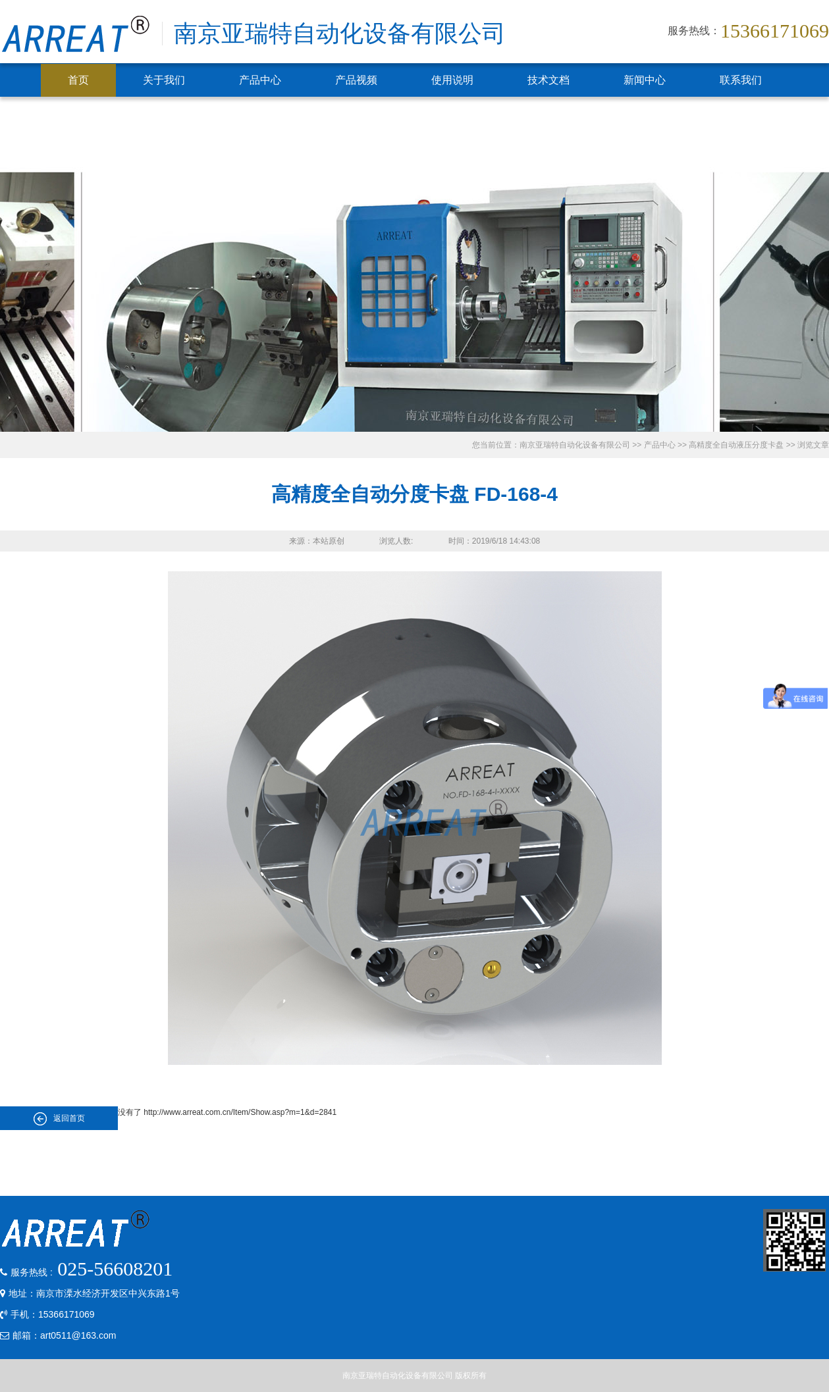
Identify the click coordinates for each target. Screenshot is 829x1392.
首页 (78, 80)
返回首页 (59, 1118)
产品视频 (356, 80)
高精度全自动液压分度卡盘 (736, 445)
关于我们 (164, 80)
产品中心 (260, 80)
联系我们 (741, 80)
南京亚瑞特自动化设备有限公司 (575, 445)
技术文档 (548, 80)
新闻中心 (645, 80)
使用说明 (452, 80)
